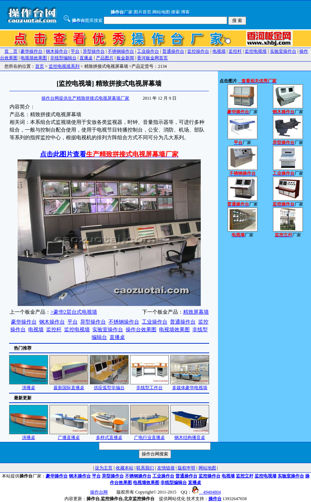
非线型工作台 (149, 385)
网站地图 (207, 467)
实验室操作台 (283, 51)
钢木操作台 (57, 51)
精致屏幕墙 (196, 312)
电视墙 (219, 51)
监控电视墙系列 (64, 66)
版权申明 (186, 467)
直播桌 (86, 57)
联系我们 (145, 467)
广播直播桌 (68, 435)
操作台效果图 (141, 329)
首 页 (11, 51)
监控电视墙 (256, 51)
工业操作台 (148, 51)
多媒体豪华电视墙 (189, 385)
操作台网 (99, 492)
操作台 (215, 498)
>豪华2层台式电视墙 (74, 312)
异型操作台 (94, 51)
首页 (39, 66)
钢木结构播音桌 (189, 435)
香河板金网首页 (152, 57)
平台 (75, 51)
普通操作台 (173, 51)
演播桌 (28, 385)
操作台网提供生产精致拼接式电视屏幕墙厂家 (85, 98)
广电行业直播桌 (149, 435)
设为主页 (103, 467)
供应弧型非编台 (109, 385)
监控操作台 (198, 51)
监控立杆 (244, 476)
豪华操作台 (31, 51)
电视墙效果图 (34, 57)
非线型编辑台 (63, 57)
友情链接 (166, 467)
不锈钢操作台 (121, 51)
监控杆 (235, 51)
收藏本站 (124, 467)
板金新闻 (125, 57)
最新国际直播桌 (68, 385)
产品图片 (105, 57)
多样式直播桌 (109, 435)
